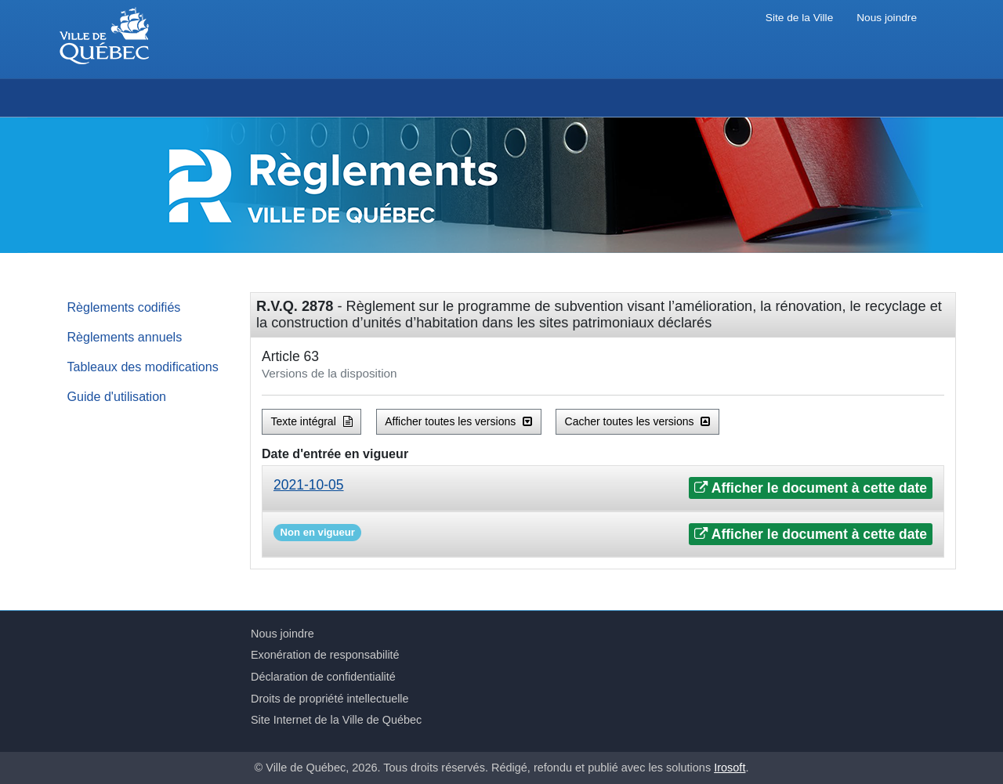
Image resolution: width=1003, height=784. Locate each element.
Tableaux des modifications (143, 366)
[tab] (603, 488)
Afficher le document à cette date (810, 488)
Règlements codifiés (124, 307)
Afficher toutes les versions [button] (458, 421)
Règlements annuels (125, 337)
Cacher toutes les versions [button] (638, 421)
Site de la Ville (799, 17)
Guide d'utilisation (117, 396)
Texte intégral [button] (312, 421)
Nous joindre (886, 17)
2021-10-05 (308, 485)
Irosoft (729, 767)
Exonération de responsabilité (325, 655)
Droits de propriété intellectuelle (330, 698)
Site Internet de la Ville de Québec (336, 720)
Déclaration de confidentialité (323, 676)
